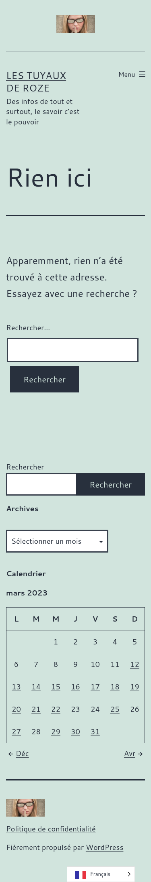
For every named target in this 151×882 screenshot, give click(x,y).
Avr (134, 753)
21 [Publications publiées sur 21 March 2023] (36, 709)
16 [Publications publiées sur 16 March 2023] (75, 686)
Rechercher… (28, 327)
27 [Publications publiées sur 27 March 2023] (16, 731)
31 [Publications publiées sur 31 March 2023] (95, 731)
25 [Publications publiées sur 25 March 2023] (115, 709)
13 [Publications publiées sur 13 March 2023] (16, 686)
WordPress (105, 847)
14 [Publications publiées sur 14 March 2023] (36, 686)
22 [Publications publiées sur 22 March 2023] (55, 709)
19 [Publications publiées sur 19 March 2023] (134, 686)
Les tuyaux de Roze (36, 82)
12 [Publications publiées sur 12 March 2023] (134, 664)
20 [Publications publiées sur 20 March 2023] (16, 709)
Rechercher (25, 466)
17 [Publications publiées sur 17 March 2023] (95, 686)
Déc (17, 753)
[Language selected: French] (101, 874)
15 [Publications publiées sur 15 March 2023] (55, 686)
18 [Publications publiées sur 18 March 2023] (115, 686)
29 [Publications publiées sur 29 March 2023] (55, 731)
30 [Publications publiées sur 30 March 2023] (75, 731)
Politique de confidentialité (51, 828)
